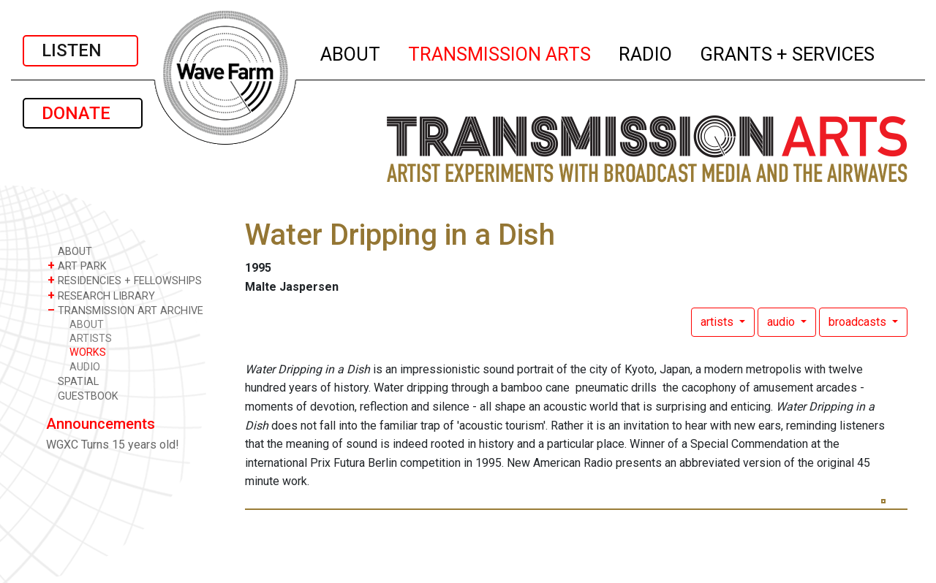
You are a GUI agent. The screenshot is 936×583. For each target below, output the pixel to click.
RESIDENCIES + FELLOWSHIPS (125, 280)
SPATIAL (73, 381)
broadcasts (859, 322)
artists (718, 322)
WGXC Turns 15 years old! (112, 444)
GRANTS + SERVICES (787, 52)
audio (782, 322)
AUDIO (84, 367)
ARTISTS (90, 338)
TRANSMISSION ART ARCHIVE (125, 310)
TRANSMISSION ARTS (500, 52)
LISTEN (80, 50)
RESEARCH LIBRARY (101, 295)
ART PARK (77, 266)
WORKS (87, 352)
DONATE (83, 113)
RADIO (646, 52)
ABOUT (351, 52)
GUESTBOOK (83, 396)
